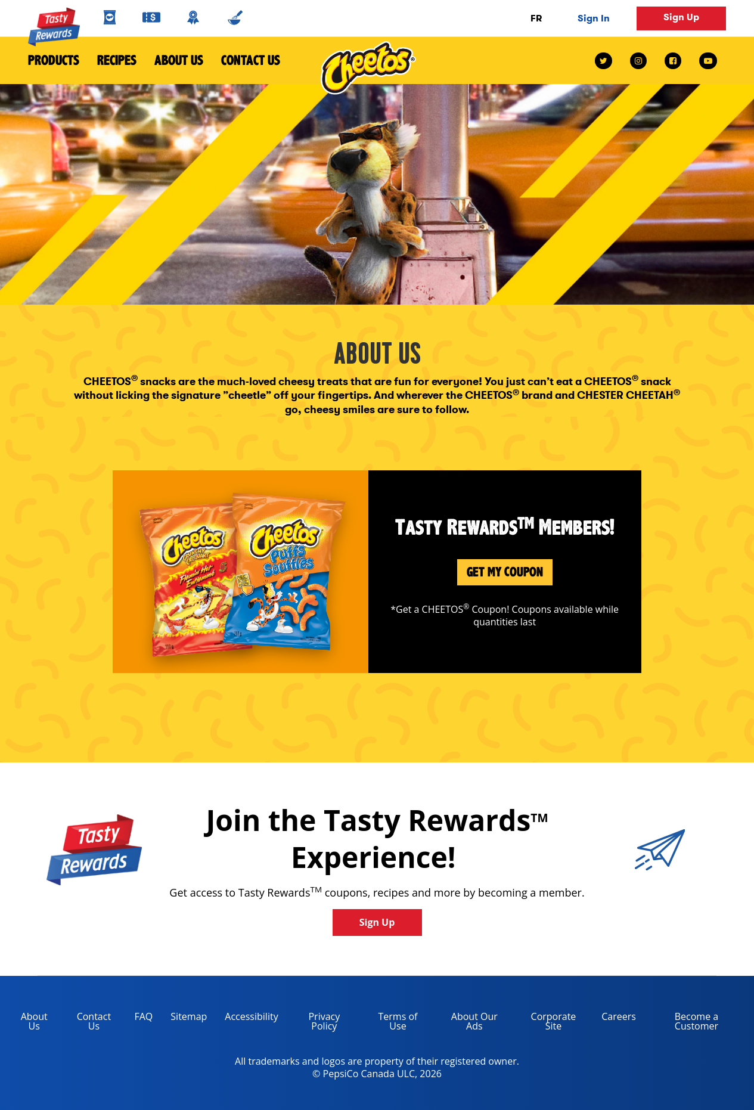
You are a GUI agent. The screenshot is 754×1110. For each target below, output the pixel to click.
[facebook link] (673, 60)
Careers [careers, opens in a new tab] (614, 1018)
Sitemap (188, 1016)
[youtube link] (708, 60)
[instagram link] (638, 60)
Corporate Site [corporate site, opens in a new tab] (545, 1023)
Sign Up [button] (681, 17)
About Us (178, 60)
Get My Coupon (505, 572)
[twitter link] (608, 60)
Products (53, 60)
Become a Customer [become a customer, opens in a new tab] (681, 1023)
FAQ (143, 1016)
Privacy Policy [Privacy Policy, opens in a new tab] (313, 1023)
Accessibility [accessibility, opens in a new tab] (247, 1018)
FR (536, 18)
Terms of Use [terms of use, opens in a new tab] (389, 1023)
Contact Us (246, 60)
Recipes (116, 60)
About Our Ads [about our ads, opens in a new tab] (466, 1023)
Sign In (594, 18)
